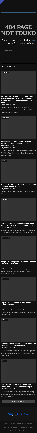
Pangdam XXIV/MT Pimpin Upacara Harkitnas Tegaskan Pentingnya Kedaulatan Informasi (16, 143)
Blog (24, 430)
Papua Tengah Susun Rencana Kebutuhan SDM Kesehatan (18, 304)
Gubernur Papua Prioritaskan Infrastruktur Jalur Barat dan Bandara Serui (18, 345)
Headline (4, 360)
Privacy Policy (23, 427)
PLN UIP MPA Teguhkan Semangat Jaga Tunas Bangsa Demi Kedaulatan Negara (17, 224)
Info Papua (4, 199)
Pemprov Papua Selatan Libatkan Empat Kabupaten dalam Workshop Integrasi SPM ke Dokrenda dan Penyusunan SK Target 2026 (17, 99)
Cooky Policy (6, 427)
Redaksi (31, 427)
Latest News (8, 66)
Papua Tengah (5, 237)
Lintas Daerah (5, 72)
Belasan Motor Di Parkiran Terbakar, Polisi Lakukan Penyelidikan (18, 185)
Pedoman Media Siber (16, 430)
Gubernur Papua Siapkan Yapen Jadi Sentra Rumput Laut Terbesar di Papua (16, 385)
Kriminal (4, 160)
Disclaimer (14, 427)
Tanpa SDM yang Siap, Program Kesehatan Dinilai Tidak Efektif (18, 263)
